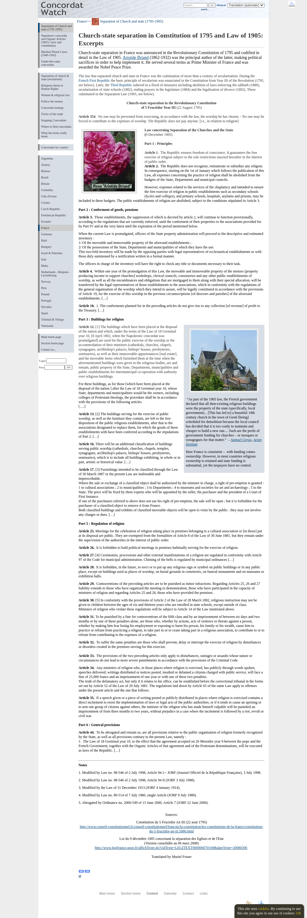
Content (152, 893)
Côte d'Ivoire (49, 196)
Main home (107, 893)
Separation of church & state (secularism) (55, 77)
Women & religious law (55, 95)
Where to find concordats (56, 126)
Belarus (45, 171)
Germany (46, 234)
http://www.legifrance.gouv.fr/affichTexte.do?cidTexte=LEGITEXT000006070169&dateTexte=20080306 (171, 848)
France (45, 228)
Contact (188, 893)
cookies (263, 909)
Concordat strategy (52, 107)
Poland (45, 294)
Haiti (44, 240)
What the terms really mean (54, 134)
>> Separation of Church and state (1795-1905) (125, 21)
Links (204, 893)
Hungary (46, 246)
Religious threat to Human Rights (52, 87)
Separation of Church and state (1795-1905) (56, 27)
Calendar (170, 893)
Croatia (45, 202)
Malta (44, 265)
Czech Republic (50, 209)
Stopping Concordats (53, 120)
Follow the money (52, 101)
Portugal (46, 300)
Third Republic (121, 85)
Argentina (47, 158)
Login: (52, 360)
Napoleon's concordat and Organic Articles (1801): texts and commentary (54, 40)
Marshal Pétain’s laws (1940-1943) (54, 53)
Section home (130, 893)
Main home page (51, 337)
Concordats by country (54, 147)
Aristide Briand (136, 57)
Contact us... (48, 349)
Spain (44, 313)
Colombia (47, 190)
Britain (45, 183)
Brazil (44, 177)
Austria (45, 164)
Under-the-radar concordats (50, 63)
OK (298, 913)
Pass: (51, 367)
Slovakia (46, 307)
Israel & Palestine (51, 253)
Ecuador (46, 221)
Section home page (52, 343)
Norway (46, 281)
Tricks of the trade (52, 114)
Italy (43, 259)
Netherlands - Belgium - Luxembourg (55, 273)
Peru (43, 288)
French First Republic (94, 80)
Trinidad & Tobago (52, 319)
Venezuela (47, 325)
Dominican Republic (53, 215)
